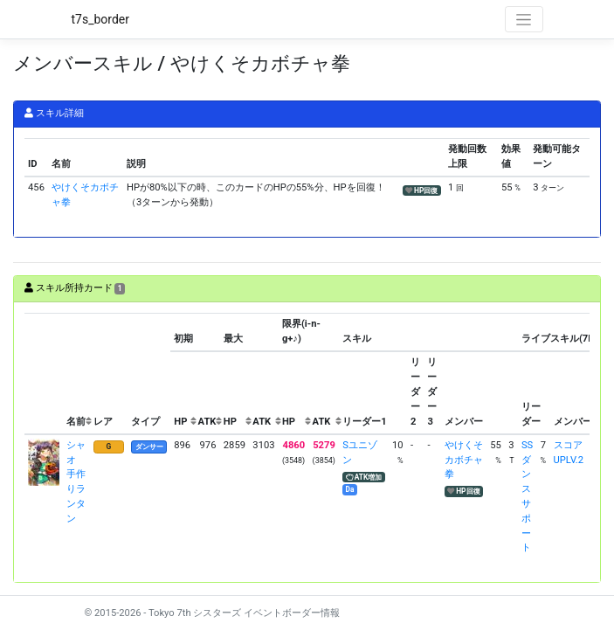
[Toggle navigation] (524, 19)
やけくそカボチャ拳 (464, 460)
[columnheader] (43, 374)
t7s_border (101, 19)
